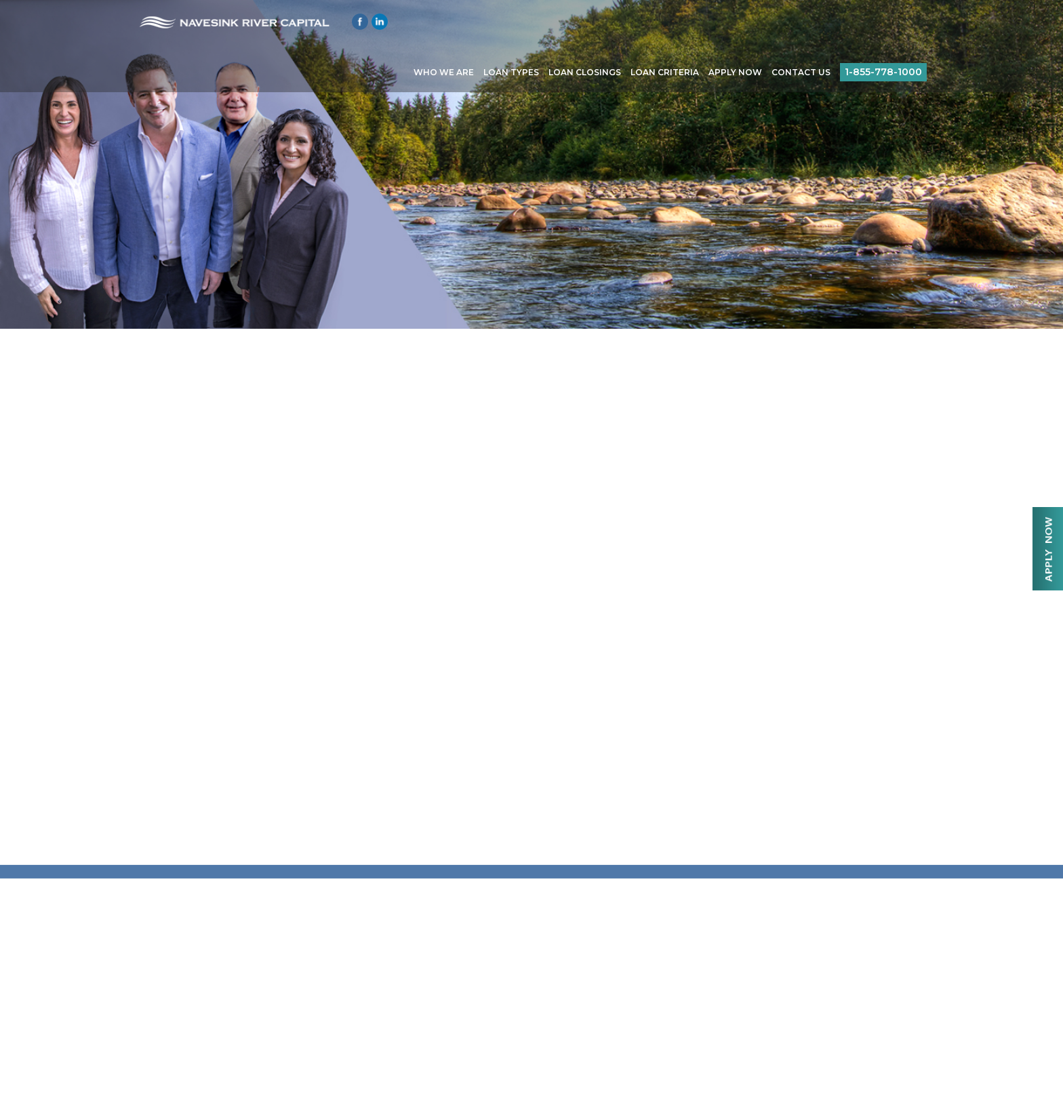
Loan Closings (584, 72)
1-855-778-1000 (883, 72)
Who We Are (444, 72)
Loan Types (511, 72)
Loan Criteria (664, 72)
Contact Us (800, 72)
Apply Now (735, 72)
